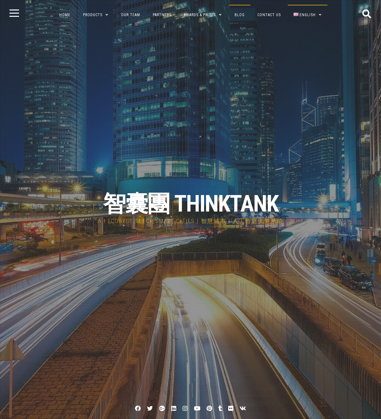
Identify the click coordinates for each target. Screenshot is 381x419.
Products (92, 15)
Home (64, 15)
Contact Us (269, 15)
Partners (162, 15)
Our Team (130, 15)
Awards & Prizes (200, 15)
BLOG (240, 15)
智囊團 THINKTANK (190, 203)
